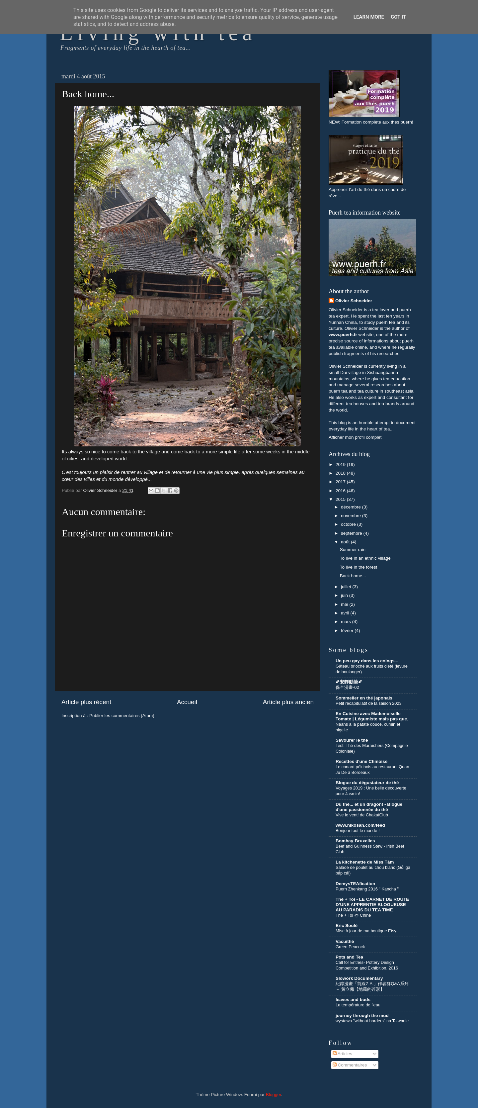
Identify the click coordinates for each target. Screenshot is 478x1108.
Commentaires (350, 1064)
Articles (342, 1053)
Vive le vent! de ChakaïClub (362, 814)
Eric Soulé (347, 925)
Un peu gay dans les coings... (367, 660)
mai (345, 604)
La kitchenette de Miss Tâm (365, 862)
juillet (347, 586)
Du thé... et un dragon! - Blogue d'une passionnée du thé (369, 807)
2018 (341, 473)
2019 (341, 464)
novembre (351, 515)
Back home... (353, 575)
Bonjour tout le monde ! (357, 830)
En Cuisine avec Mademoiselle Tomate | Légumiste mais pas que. (372, 716)
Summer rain (352, 549)
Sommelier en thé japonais (364, 697)
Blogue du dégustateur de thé (367, 782)
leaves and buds (353, 999)
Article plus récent (86, 701)
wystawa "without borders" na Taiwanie (372, 1020)
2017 (341, 481)
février (348, 630)
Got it (398, 17)
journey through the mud (362, 1015)
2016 (341, 490)
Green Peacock (350, 946)
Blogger (273, 1094)
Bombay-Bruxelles (355, 840)
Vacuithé (345, 941)
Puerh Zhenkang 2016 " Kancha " (367, 888)
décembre (351, 507)
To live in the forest (358, 567)
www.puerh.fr (343, 334)
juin (345, 595)
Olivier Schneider (353, 300)
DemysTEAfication (355, 883)
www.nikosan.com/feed (360, 825)
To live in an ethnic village (365, 558)
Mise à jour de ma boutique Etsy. (366, 930)
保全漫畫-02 (347, 687)
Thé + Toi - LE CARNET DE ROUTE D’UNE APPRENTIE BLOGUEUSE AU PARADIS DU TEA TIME (372, 904)
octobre (349, 524)
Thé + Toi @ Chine (353, 915)
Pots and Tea (349, 957)
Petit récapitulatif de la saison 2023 (369, 703)
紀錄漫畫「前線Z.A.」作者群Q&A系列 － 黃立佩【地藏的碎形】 (372, 986)
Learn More (369, 17)
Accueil (187, 701)
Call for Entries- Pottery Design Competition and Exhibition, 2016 (367, 965)
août (346, 541)
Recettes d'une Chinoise (361, 761)
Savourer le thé (352, 740)
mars (346, 621)
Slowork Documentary (359, 978)
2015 (341, 499)
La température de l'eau (358, 1004)
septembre (352, 533)
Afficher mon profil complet (355, 437)
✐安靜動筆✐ (349, 682)
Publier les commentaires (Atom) (121, 715)
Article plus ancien (288, 701)
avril (346, 612)
